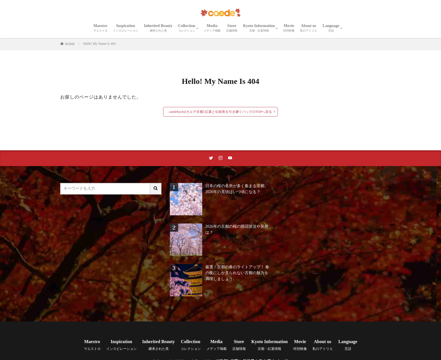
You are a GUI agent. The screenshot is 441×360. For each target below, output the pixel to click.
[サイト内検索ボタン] (155, 188)
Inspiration (125, 28)
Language (331, 28)
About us (308, 28)
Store (231, 28)
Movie (288, 28)
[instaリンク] (220, 158)
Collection (186, 28)
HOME (70, 44)
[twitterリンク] (211, 158)
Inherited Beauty (158, 28)
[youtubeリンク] (230, 158)
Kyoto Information (259, 28)
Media (212, 28)
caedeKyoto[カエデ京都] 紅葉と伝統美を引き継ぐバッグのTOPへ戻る (220, 112)
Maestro (100, 28)
